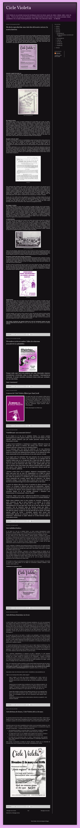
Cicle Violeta (18, 8)
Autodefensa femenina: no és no (18, 615)
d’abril (58, 40)
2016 (57, 26)
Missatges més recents (11, 810)
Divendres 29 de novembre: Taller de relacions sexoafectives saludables (23, 342)
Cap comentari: (21, 334)
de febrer (59, 43)
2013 (57, 31)
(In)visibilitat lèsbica (13, 528)
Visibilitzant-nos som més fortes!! (18, 433)
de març (59, 41)
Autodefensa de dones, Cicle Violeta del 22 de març (24, 712)
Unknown (58, 53)
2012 (57, 47)
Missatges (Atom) (16, 812)
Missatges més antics (45, 810)
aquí (41, 407)
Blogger (47, 821)
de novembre (60, 38)
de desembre (60, 33)
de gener (59, 45)
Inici (28, 810)
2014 (57, 30)
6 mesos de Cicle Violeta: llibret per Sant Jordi (22, 393)
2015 (57, 28)
